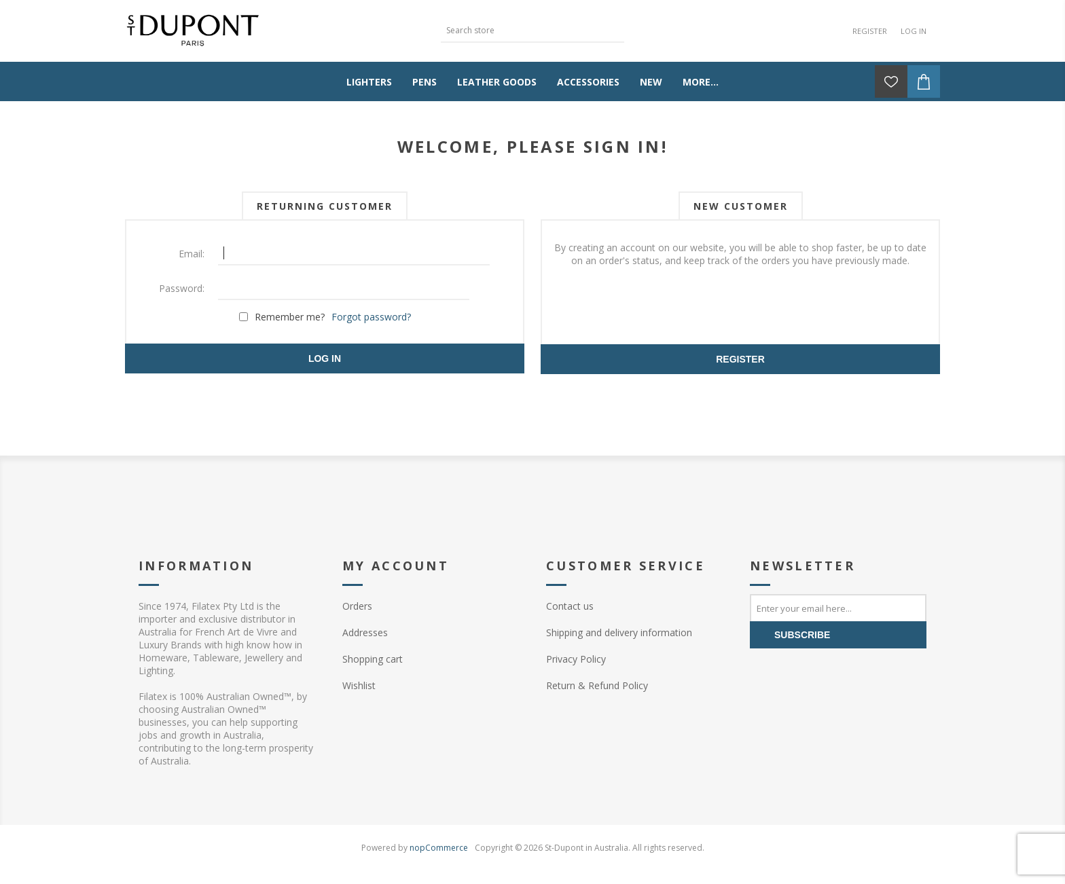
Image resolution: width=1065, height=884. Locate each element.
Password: (181, 288)
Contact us (570, 606)
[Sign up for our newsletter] (838, 607)
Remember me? (290, 316)
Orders (357, 606)
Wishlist (359, 685)
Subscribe (802, 634)
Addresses (365, 632)
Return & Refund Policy (597, 685)
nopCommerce (439, 847)
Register (869, 31)
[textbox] (522, 30)
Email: (191, 253)
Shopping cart (372, 658)
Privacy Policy (576, 658)
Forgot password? (371, 316)
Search (614, 29)
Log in (913, 31)
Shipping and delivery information (619, 632)
